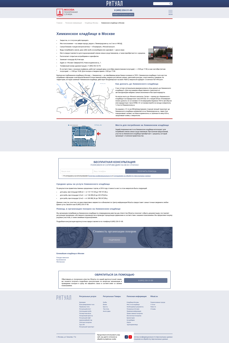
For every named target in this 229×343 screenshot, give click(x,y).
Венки (105, 304)
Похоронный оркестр (86, 315)
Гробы (105, 302)
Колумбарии (131, 320)
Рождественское (62, 257)
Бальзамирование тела (86, 304)
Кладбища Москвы (133, 302)
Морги (129, 322)
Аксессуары (106, 311)
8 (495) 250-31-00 (123, 10)
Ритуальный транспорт (86, 327)
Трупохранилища (132, 324)
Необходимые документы (135, 307)
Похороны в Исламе (133, 309)
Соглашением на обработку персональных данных (132, 176)
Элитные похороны (85, 322)
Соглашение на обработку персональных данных (150, 339)
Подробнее (114, 240)
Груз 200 (82, 324)
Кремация (82, 302)
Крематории (131, 318)
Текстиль (106, 309)
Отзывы (153, 309)
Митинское (60, 262)
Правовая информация (134, 311)
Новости (153, 307)
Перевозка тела (84, 307)
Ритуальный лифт (85, 318)
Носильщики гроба (85, 311)
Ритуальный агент (85, 309)
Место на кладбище (133, 304)
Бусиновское (61, 260)
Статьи (152, 304)
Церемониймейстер (85, 320)
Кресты (105, 307)
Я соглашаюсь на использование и (107, 176)
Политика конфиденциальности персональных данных (152, 337)
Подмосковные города (157, 302)
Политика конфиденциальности (100, 176)
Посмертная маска (85, 313)
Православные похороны (135, 313)
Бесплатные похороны (134, 315)
